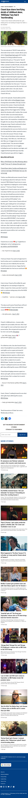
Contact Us (3, 783)
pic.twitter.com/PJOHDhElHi (9, 246)
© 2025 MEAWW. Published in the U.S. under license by (12, 756)
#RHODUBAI (14, 310)
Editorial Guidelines (5, 774)
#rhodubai (4, 271)
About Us (2, 772)
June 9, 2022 (16, 250)
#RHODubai (6, 292)
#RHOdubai (4, 237)
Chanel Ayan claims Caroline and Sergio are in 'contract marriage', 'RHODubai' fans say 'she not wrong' (14, 170)
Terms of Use (3, 781)
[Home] (5, 1)
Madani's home (20, 100)
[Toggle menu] (25, 1)
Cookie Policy (3, 779)
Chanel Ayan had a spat (11, 55)
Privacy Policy (3, 776)
